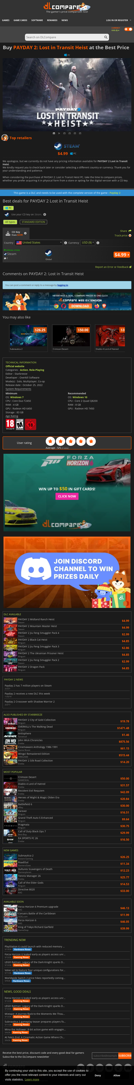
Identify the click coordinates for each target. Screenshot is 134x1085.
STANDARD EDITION (33, 222)
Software (37, 20)
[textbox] (29, 243)
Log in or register (117, 20)
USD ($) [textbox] (87, 242)
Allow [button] (116, 1075)
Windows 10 (80, 397)
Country (8, 243)
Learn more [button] (32, 1079)
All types (10, 222)
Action (24, 370)
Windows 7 (17, 397)
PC (8, 208)
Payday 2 (115, 192)
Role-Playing (36, 370)
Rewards (52, 20)
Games (5, 20)
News (65, 20)
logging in (62, 285)
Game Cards (20, 20)
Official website (15, 366)
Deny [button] (98, 1075)
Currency (73, 243)
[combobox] (39, 243)
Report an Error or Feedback (113, 267)
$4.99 (122, 255)
